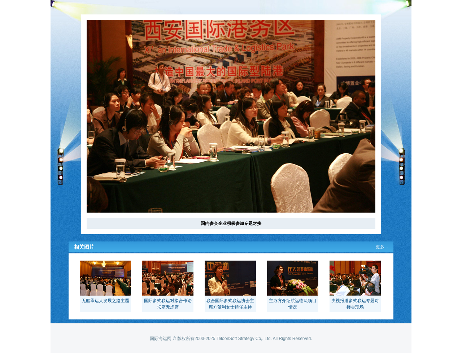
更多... (382, 246)
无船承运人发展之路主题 (105, 300)
